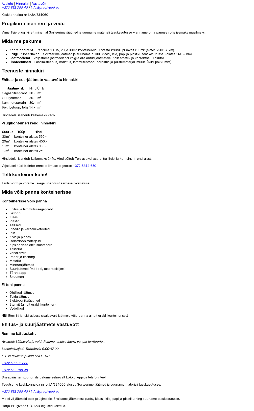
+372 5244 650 (84, 166)
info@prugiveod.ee (45, 8)
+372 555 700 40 (15, 8)
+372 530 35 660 (15, 363)
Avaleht (7, 4)
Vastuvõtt (39, 4)
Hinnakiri (22, 4)
